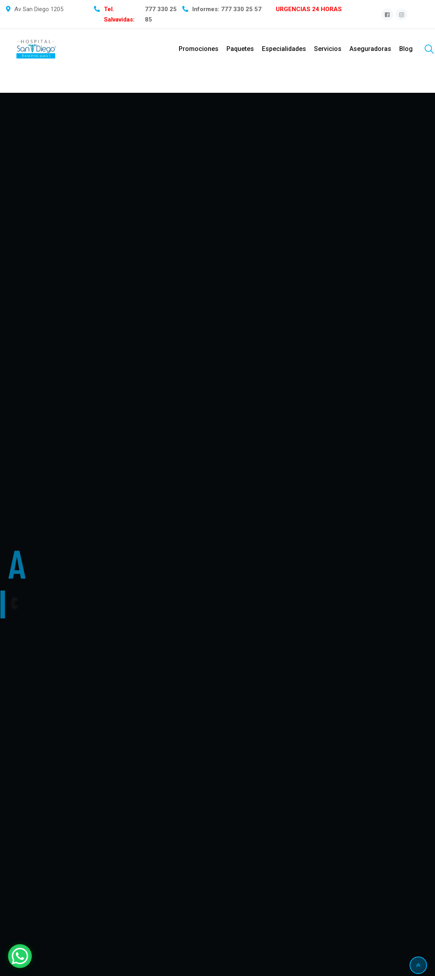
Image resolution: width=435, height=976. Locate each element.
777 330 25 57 (241, 9)
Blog (406, 49)
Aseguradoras (370, 49)
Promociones (198, 49)
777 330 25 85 (161, 14)
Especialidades (284, 49)
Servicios (327, 49)
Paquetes (240, 49)
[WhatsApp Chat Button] (20, 956)
